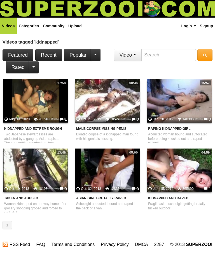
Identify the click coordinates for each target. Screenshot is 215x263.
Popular (78, 55)
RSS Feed (16, 244)
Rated (18, 67)
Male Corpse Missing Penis (101, 129)
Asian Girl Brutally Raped (101, 198)
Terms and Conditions (73, 244)
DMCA (141, 244)
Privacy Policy (115, 244)
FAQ (40, 244)
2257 (159, 244)
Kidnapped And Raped (168, 198)
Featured (18, 55)
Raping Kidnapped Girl (169, 129)
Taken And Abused (21, 198)
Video (128, 55)
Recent (48, 55)
